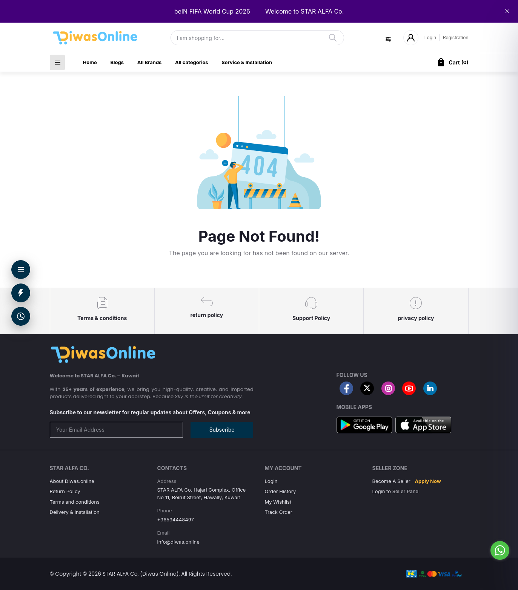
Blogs (117, 62)
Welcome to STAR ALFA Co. (304, 11)
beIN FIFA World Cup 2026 (212, 11)
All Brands (149, 62)
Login (430, 37)
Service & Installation (246, 62)
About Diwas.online (72, 481)
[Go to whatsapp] (499, 550)
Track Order (278, 512)
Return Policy (65, 491)
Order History (280, 491)
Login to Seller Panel (396, 491)
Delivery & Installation (75, 512)
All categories (191, 62)
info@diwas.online (178, 542)
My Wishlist (278, 502)
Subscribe (222, 429)
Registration (455, 37)
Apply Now (428, 481)
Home (90, 62)
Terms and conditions (75, 502)
